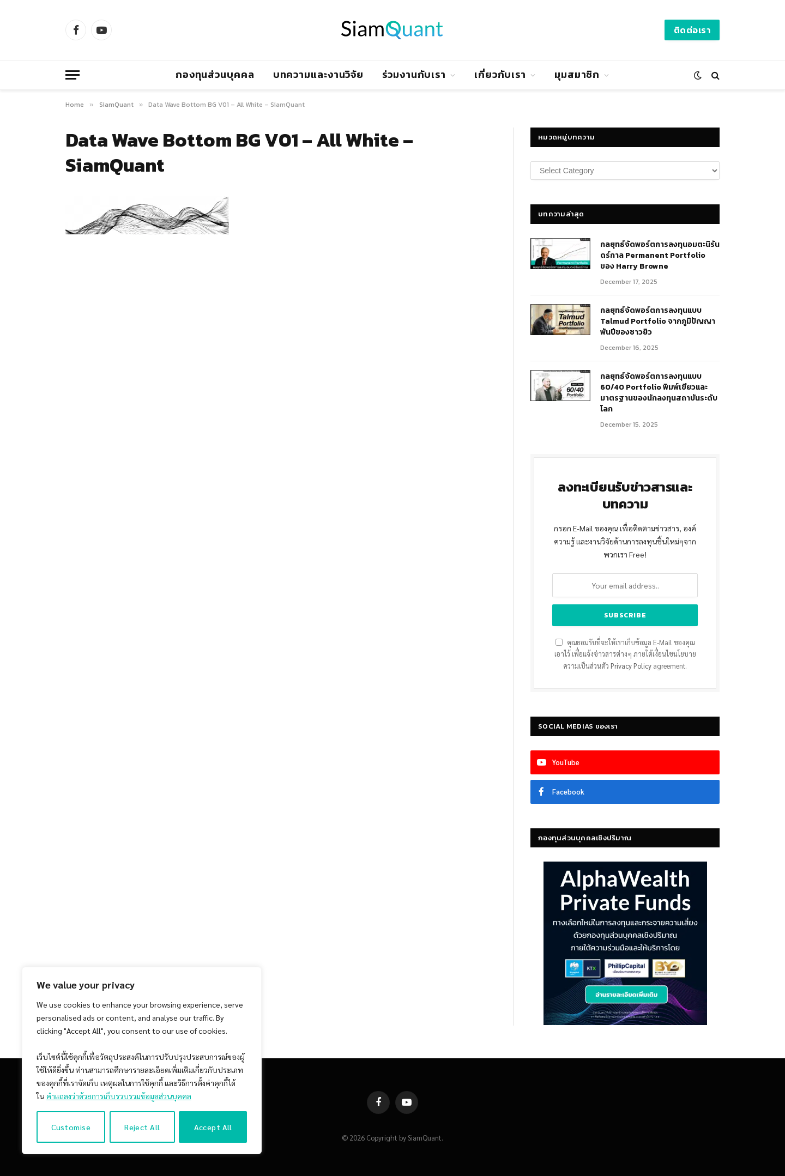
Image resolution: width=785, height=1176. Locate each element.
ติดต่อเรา (692, 30)
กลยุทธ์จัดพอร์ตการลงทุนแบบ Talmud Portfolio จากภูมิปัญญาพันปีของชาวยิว (657, 321)
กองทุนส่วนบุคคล (215, 74)
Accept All (213, 1127)
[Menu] (72, 75)
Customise (70, 1127)
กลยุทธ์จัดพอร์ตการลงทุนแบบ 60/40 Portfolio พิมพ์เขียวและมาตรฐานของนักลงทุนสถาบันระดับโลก (658, 393)
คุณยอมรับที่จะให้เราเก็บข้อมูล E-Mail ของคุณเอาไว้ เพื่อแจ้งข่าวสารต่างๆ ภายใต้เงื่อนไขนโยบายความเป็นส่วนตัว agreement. (625, 654)
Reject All (142, 1127)
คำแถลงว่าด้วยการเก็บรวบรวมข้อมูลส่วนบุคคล (118, 1096)
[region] (142, 1060)
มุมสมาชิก (577, 74)
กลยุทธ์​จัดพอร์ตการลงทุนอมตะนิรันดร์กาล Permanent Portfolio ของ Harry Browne (660, 255)
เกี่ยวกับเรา (500, 74)
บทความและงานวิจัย (318, 74)
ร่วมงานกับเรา (414, 74)
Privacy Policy (631, 666)
